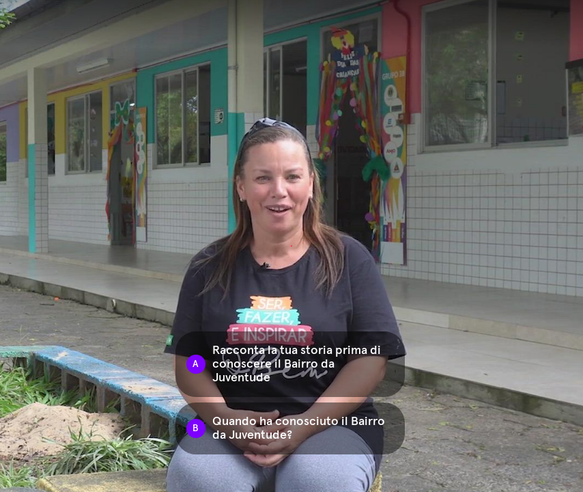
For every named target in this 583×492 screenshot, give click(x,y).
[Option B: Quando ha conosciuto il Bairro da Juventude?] (290, 428)
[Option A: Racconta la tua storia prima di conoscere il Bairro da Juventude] (290, 364)
